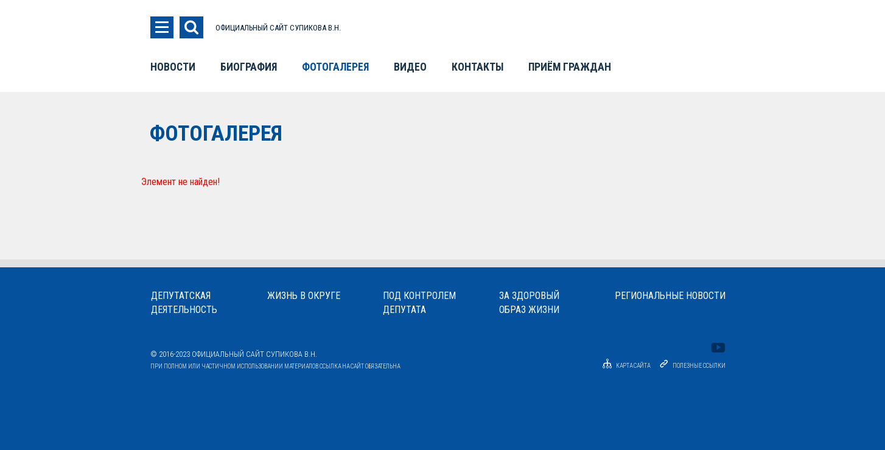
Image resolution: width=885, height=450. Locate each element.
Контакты (477, 67)
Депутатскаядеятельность (184, 302)
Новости (172, 67)
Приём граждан (569, 67)
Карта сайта (624, 365)
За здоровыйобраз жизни (529, 302)
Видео (410, 67)
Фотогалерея (335, 67)
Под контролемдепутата (419, 302)
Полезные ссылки (699, 365)
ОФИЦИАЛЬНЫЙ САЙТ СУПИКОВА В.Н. (278, 27)
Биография (248, 67)
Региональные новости (670, 295)
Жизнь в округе (303, 295)
